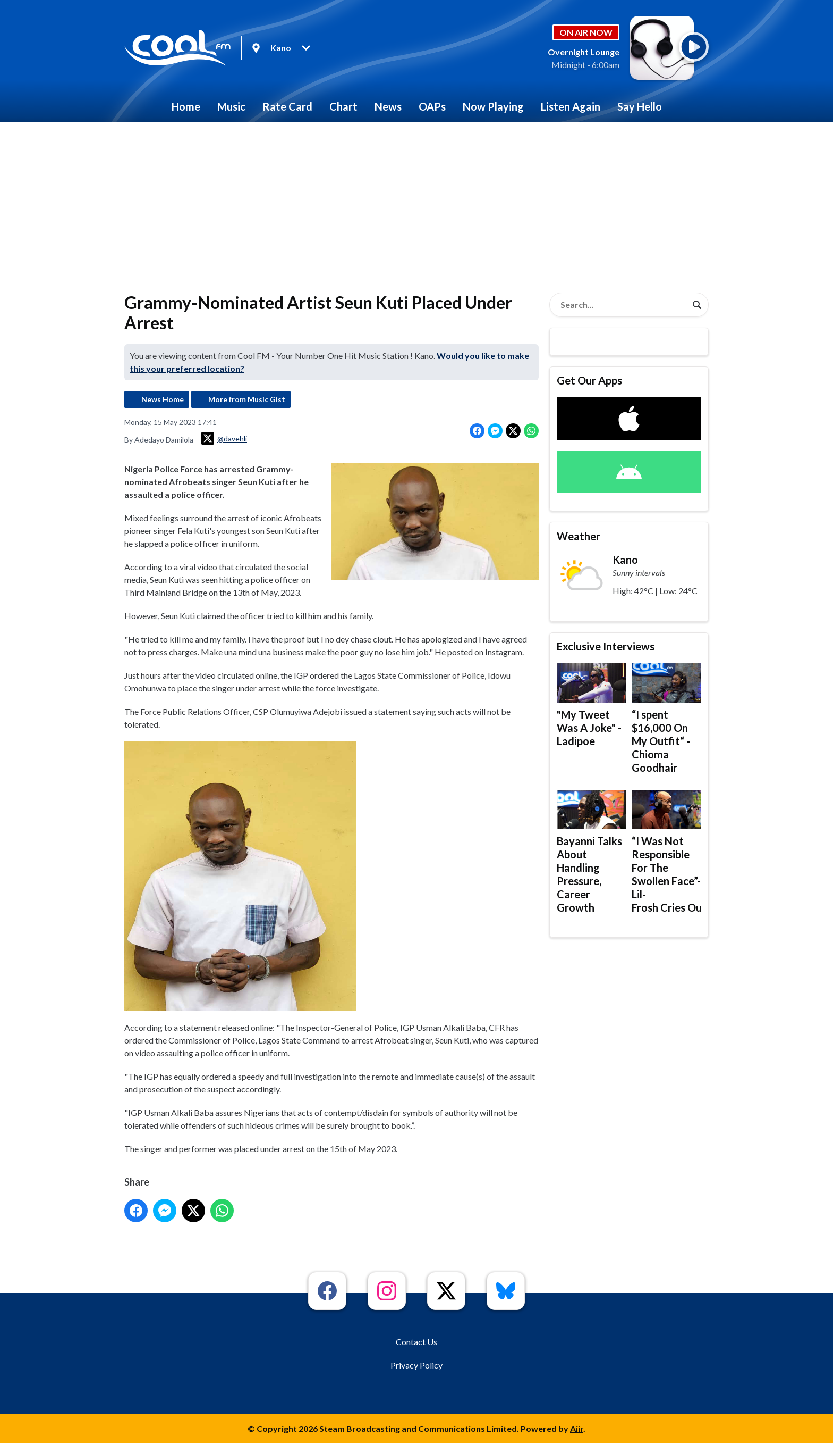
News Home (162, 399)
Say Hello (639, 106)
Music (231, 106)
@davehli (224, 438)
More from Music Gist (246, 399)
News (388, 106)
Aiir (576, 1428)
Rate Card (287, 106)
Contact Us (416, 1342)
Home (186, 106)
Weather (578, 536)
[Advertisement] (416, 202)
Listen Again (570, 106)
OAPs (432, 106)
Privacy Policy (416, 1365)
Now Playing (493, 106)
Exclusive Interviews (605, 646)
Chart (343, 106)
